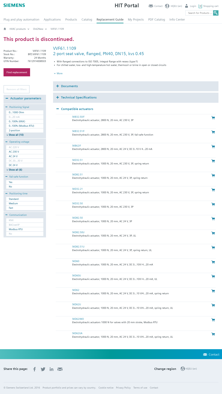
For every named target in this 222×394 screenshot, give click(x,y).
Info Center (177, 19)
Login (193, 6)
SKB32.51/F (78, 131)
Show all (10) (16, 134)
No (10, 186)
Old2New (38, 28)
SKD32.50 (77, 203)
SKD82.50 (77, 217)
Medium (13, 203)
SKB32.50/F (78, 116)
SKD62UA (77, 333)
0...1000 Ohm (16, 112)
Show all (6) (15, 169)
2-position (14, 130)
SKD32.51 (77, 160)
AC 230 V (14, 151)
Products (71, 19)
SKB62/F (76, 145)
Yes (10, 182)
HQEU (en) (176, 6)
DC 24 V (13, 165)
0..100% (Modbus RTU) (21, 125)
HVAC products (18, 28)
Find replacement (17, 72)
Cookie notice (106, 387)
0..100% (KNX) (17, 121)
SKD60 (75, 261)
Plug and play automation (21, 19)
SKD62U (76, 304)
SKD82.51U (78, 246)
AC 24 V (13, 156)
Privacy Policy (123, 387)
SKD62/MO (78, 318)
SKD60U (76, 275)
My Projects (136, 19)
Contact (158, 6)
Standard (14, 199)
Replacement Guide (110, 19)
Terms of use (140, 387)
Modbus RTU (16, 229)
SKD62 (75, 290)
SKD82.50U (78, 232)
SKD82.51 (77, 174)
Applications (52, 19)
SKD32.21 (77, 188)
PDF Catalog (156, 19)
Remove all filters (17, 89)
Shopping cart (210, 6)
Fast (11, 207)
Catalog (87, 19)
